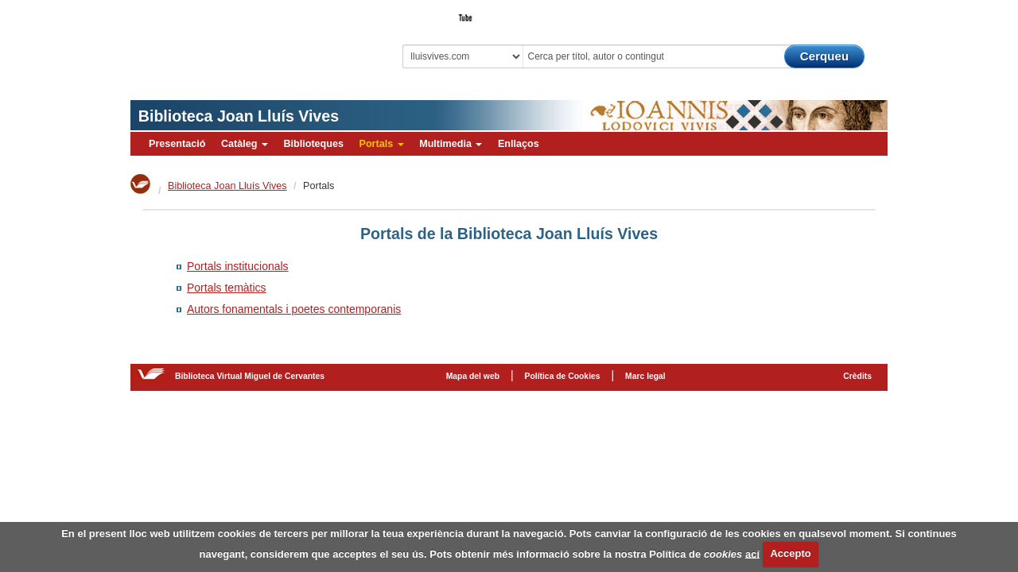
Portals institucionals (238, 266)
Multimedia (450, 143)
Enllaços (518, 143)
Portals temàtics (226, 287)
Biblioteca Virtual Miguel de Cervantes (242, 40)
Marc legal (645, 376)
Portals (381, 143)
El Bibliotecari (816, 12)
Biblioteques (313, 143)
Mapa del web (472, 376)
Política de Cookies (562, 376)
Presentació (177, 143)
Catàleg (244, 143)
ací (752, 553)
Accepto (790, 553)
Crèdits (857, 376)
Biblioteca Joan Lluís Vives (238, 116)
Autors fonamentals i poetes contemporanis (294, 309)
